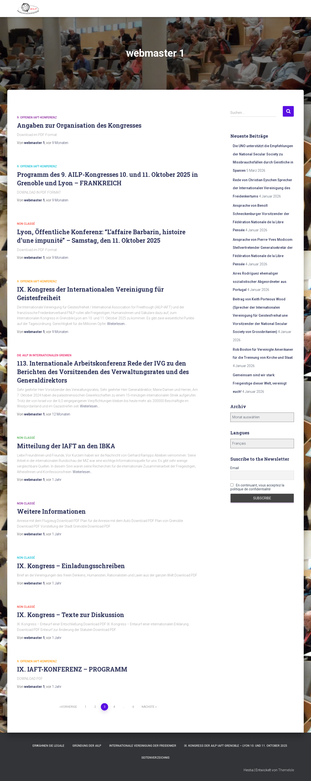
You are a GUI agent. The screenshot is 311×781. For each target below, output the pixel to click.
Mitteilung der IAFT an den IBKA (66, 446)
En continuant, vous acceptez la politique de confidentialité (257, 487)
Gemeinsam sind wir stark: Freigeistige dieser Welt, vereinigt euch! (259, 383)
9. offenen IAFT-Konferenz (37, 117)
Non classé (26, 223)
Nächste (148, 707)
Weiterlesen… (117, 324)
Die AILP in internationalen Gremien (44, 355)
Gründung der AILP (86, 745)
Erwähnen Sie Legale (48, 745)
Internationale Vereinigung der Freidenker (142, 745)
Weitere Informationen (51, 511)
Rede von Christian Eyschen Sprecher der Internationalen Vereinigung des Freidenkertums (262, 188)
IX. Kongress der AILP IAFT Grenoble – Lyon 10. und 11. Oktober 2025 (235, 745)
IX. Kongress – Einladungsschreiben (71, 566)
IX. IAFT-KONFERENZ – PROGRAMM (72, 669)
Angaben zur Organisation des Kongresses (79, 125)
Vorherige (69, 707)
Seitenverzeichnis (155, 757)
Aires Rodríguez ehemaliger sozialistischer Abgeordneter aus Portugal (259, 281)
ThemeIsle (286, 770)
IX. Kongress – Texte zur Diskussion (70, 615)
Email (234, 468)
